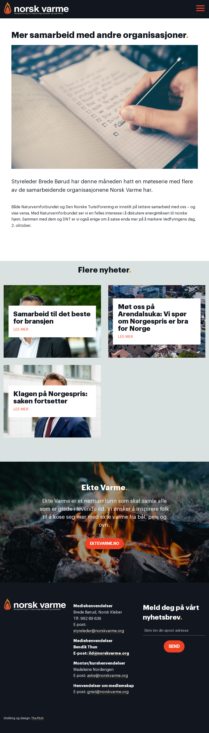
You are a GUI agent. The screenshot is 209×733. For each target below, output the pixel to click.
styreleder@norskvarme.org (98, 631)
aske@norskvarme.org (107, 676)
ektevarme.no (104, 544)
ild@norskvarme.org (109, 653)
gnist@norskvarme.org (108, 692)
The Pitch (37, 718)
